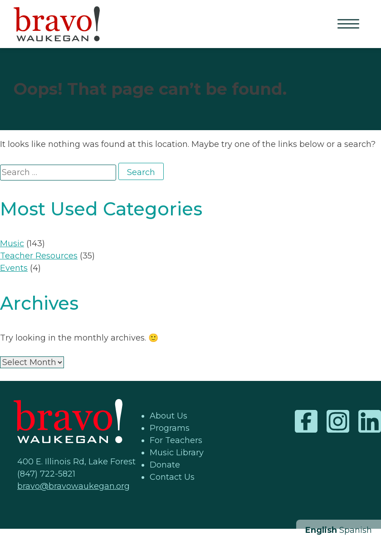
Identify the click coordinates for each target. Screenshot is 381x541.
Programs (170, 428)
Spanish (355, 530)
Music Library (177, 453)
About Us (168, 416)
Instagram (338, 421)
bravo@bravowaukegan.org (73, 486)
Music (12, 244)
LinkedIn (369, 421)
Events (14, 268)
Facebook (306, 421)
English (321, 530)
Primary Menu (349, 24)
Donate (165, 465)
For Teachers (176, 440)
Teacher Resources (39, 256)
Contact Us (172, 477)
